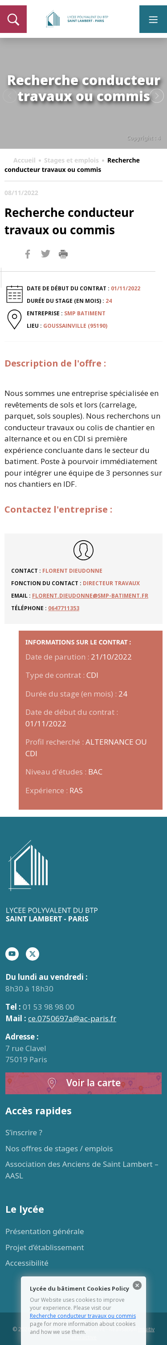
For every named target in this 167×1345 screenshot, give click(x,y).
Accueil (24, 160)
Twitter (45, 268)
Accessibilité (27, 1263)
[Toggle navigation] (153, 19)
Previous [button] (10, 96)
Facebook (28, 271)
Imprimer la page (63, 254)
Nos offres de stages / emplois (59, 1148)
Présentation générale (44, 1231)
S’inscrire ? (23, 1132)
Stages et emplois (71, 160)
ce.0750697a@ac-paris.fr (72, 1018)
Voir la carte (83, 1083)
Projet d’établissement (44, 1247)
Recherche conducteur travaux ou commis (83, 1316)
